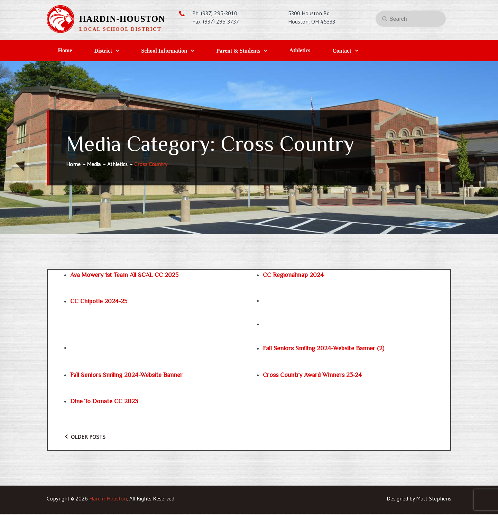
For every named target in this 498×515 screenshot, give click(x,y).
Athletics (316, 51)
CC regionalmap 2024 (293, 276)
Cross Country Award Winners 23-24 (312, 375)
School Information (173, 51)
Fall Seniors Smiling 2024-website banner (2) (323, 349)
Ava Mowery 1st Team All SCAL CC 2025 (124, 276)
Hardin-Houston (122, 19)
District (109, 51)
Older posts (88, 437)
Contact (362, 51)
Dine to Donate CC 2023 (104, 402)
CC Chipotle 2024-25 (98, 302)
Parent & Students (251, 51)
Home (67, 51)
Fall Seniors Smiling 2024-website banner (126, 375)
